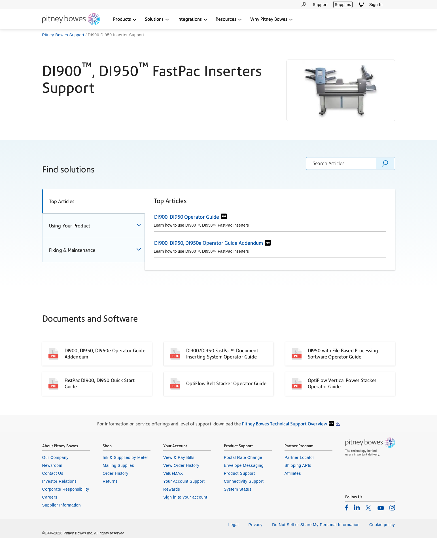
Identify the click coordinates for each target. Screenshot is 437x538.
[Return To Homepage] (71, 19)
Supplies (343, 4)
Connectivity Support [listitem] (244, 481)
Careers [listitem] (50, 497)
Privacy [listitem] (255, 524)
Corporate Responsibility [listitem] (65, 489)
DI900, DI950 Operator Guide (186, 217)
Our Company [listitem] (55, 457)
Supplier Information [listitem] (61, 505)
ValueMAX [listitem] (173, 473)
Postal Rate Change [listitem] (243, 457)
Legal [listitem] (233, 524)
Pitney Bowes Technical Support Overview (284, 424)
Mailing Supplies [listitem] (118, 465)
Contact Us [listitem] (52, 473)
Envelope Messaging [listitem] (244, 465)
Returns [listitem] (110, 481)
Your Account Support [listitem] (184, 481)
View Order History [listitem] (181, 465)
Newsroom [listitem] (52, 465)
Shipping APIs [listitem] (298, 465)
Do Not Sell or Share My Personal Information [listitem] (316, 524)
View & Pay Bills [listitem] (178, 457)
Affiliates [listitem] (293, 473)
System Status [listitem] (238, 489)
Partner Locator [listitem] (299, 457)
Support (320, 4)
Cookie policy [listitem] (382, 524)
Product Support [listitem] (239, 473)
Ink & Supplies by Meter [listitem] (125, 457)
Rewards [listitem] (171, 489)
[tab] (93, 201)
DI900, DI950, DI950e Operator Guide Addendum (208, 243)
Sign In (376, 4)
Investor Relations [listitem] (59, 481)
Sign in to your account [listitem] (185, 497)
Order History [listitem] (115, 473)
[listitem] (346, 507)
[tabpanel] (270, 229)
